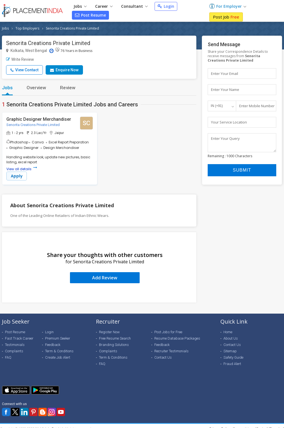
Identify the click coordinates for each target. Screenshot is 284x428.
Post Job (226, 17)
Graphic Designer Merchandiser (38, 119)
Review (67, 87)
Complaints (14, 351)
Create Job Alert (57, 357)
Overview (36, 87)
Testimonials (15, 345)
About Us (230, 338)
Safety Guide (233, 357)
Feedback (52, 345)
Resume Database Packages (177, 338)
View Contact (24, 70)
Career (104, 6)
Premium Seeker (57, 338)
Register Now (109, 332)
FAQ (8, 357)
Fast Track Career (19, 338)
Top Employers (27, 28)
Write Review (20, 59)
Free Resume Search (115, 338)
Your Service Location (229, 122)
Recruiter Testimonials (171, 351)
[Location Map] (51, 51)
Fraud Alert (232, 364)
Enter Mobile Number (257, 106)
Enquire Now (64, 70)
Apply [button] (16, 176)
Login (166, 6)
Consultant (134, 6)
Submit (242, 172)
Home (227, 332)
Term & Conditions (59, 351)
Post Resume (90, 15)
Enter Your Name (225, 89)
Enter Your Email (224, 73)
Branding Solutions (114, 345)
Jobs (80, 6)
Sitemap (230, 351)
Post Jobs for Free (168, 332)
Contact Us (163, 357)
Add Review (104, 278)
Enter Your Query (225, 138)
